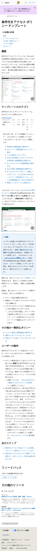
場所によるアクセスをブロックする (18, 335)
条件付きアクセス (12, 16)
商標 (10, 548)
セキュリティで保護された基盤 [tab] (6, 122)
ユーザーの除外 (8, 43)
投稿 (3, 542)
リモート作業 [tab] (18, 122)
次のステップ (7, 46)
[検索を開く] (26, 2)
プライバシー (11, 542)
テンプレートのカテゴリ (10, 38)
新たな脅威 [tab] (27, 124)
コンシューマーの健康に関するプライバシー (15, 545)
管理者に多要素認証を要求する (18, 147)
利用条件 (4, 548)
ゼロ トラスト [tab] (13, 122)
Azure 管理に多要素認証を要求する (19, 169)
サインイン (32, 2)
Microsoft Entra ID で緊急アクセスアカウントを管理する (20, 382)
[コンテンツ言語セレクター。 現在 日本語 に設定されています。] (6, 530)
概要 (4, 36)
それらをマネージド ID (19, 435)
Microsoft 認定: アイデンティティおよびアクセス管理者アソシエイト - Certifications (18, 509)
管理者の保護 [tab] (23, 122)
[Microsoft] (18, 2)
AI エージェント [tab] (32, 123)
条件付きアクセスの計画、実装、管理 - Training (16, 496)
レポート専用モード (26, 278)
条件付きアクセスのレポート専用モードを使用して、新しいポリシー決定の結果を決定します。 (20, 456)
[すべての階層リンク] (3, 16)
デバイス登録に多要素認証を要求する (18, 332)
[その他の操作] (33, 16)
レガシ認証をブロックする (16, 155)
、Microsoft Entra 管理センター (14, 258)
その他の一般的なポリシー (11, 41)
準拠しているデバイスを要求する (19, 183)
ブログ (27, 540)
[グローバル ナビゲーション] (2, 2)
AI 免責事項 (5, 540)
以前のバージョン (16, 540)
